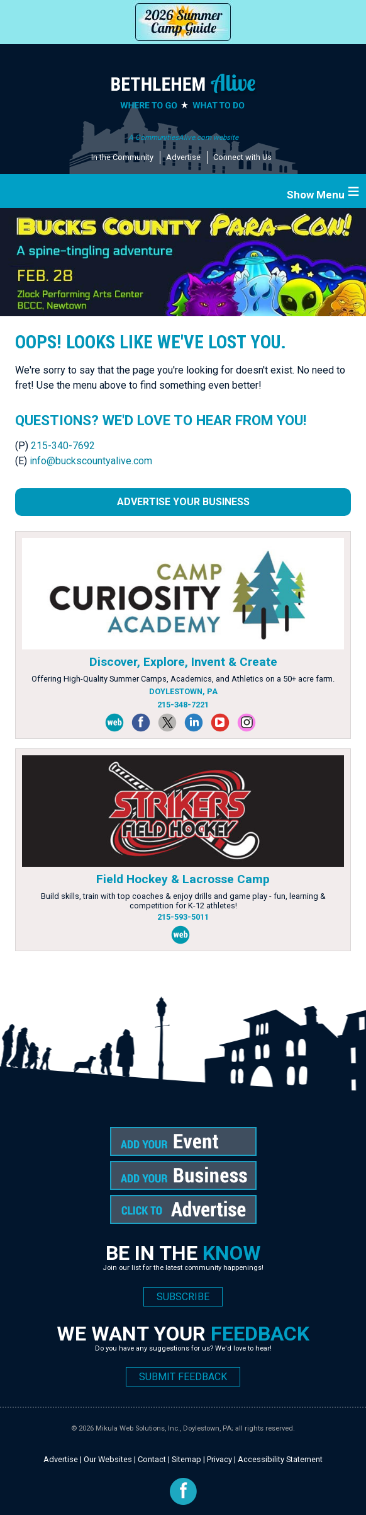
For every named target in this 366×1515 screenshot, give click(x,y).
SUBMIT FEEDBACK (183, 1377)
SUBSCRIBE (183, 1297)
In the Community (122, 157)
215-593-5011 (183, 917)
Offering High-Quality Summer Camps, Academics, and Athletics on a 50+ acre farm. (183, 678)
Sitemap (186, 1459)
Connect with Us (242, 157)
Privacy (219, 1459)
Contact (152, 1459)
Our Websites (108, 1459)
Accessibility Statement (280, 1459)
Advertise (183, 157)
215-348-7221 (183, 704)
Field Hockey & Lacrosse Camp (183, 879)
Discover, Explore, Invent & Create (183, 662)
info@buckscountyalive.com (91, 461)
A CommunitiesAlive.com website (183, 137)
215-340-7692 (63, 446)
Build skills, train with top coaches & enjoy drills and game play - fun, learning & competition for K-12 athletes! (183, 900)
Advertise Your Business (183, 502)
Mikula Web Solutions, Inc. (138, 1428)
